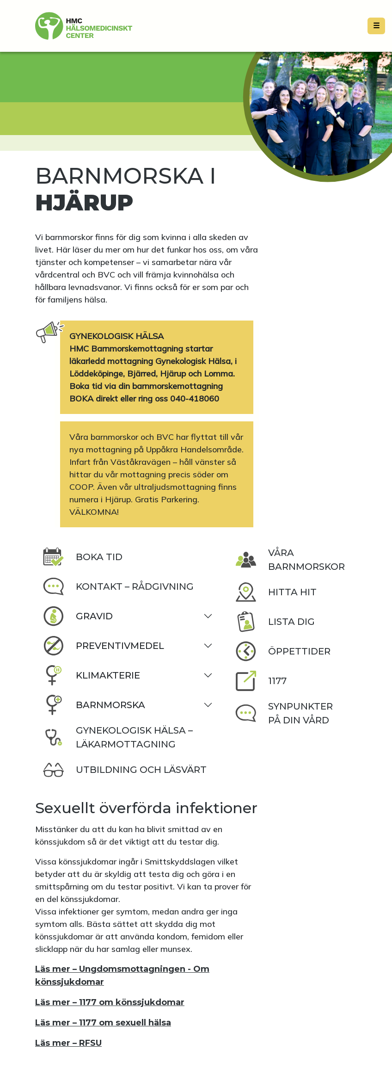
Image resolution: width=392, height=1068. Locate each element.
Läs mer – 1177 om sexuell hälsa (103, 1023)
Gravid (78, 616)
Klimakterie (91, 675)
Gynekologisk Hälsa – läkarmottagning (118, 737)
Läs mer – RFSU (68, 1043)
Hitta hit (276, 592)
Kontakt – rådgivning (118, 586)
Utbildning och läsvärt (125, 770)
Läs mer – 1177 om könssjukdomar (109, 1002)
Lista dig (275, 622)
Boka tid (82, 557)
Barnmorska (94, 705)
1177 (261, 681)
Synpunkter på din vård (284, 713)
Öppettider (283, 651)
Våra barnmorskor (290, 559)
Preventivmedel (103, 646)
